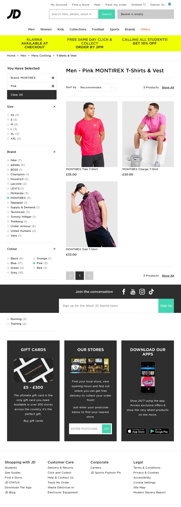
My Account (59, 4)
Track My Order (58, 482)
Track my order (116, 4)
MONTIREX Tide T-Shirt (82, 169)
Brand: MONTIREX (32, 77)
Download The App (18, 487)
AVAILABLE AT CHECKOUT (35, 43)
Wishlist (136, 4)
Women (46, 29)
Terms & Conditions (146, 467)
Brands (130, 29)
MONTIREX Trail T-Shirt (82, 249)
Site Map (139, 487)
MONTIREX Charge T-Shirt (140, 169)
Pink (32, 86)
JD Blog (10, 492)
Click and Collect (59, 472)
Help (97, 4)
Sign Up (166, 305)
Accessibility (142, 477)
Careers (95, 467)
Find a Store (80, 4)
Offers (145, 29)
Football (98, 29)
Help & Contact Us (61, 477)
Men (31, 29)
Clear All (17, 94)
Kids (61, 29)
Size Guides (13, 472)
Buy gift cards (33, 420)
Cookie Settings (144, 482)
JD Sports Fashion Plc (105, 472)
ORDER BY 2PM (90, 43)
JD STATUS (12, 482)
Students (11, 467)
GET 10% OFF (145, 41)
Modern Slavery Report (149, 492)
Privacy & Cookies (146, 472)
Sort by (71, 87)
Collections (78, 29)
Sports (114, 29)
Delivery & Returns (60, 467)
